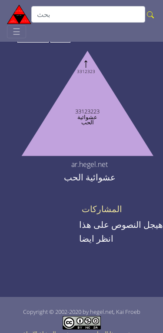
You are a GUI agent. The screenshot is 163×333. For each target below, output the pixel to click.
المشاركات (102, 209)
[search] (88, 14)
